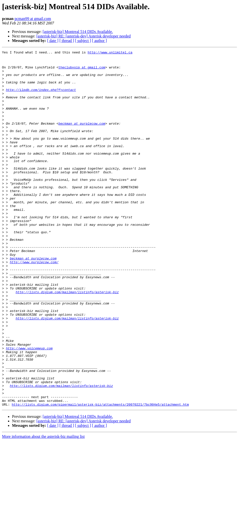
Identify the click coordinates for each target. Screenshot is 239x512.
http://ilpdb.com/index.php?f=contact (41, 98)
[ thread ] (66, 40)
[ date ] (52, 40)
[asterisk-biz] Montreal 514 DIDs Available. (78, 31)
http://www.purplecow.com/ (34, 304)
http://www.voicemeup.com (29, 408)
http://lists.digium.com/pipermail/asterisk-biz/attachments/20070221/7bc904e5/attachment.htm (100, 475)
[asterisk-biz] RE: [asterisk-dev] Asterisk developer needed (83, 36)
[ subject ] (83, 40)
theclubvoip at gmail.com (81, 71)
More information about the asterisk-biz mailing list (43, 508)
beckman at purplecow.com (81, 138)
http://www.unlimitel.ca (110, 53)
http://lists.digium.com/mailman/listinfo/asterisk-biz (67, 340)
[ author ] (99, 40)
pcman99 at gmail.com (32, 18)
